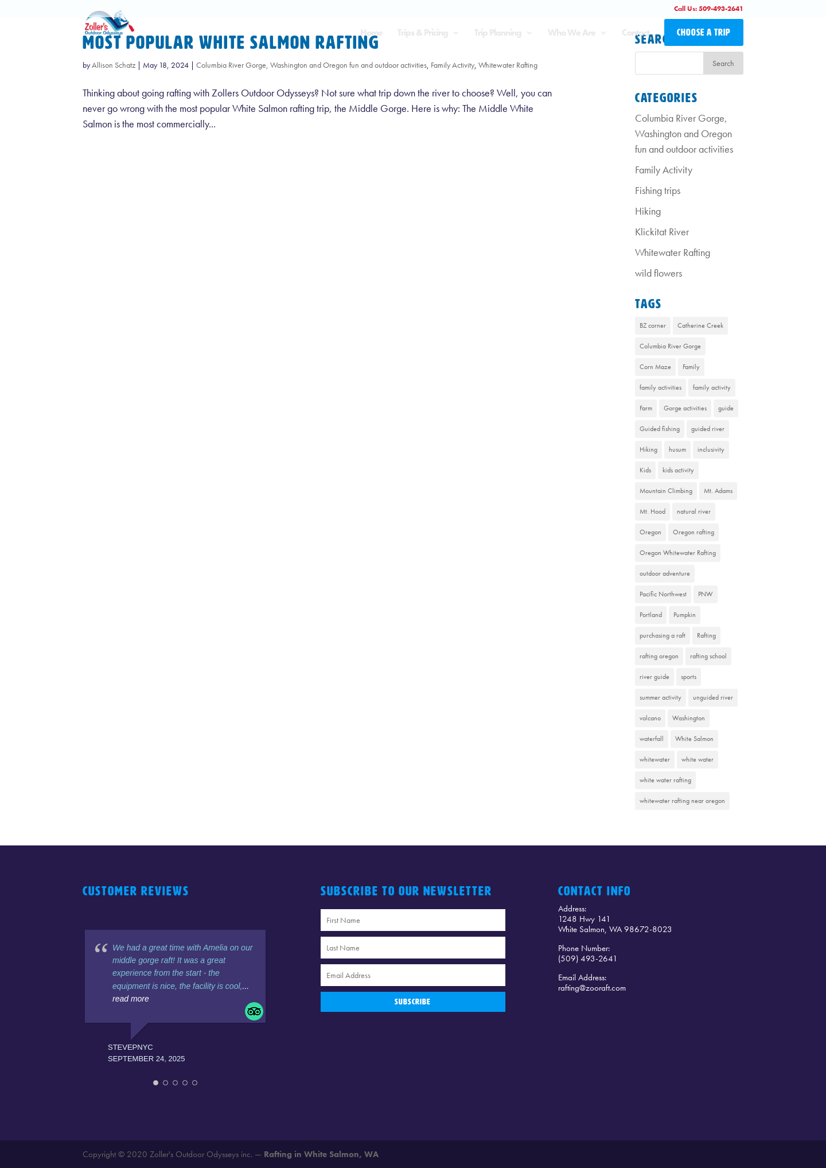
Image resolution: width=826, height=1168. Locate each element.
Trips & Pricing (423, 33)
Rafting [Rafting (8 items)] (706, 635)
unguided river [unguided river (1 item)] (713, 697)
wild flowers (658, 273)
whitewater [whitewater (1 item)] (655, 759)
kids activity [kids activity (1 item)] (678, 470)
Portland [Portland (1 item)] (651, 614)
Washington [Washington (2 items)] (688, 718)
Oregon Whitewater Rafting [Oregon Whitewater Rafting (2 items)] (678, 552)
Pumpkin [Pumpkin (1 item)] (684, 614)
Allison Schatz (113, 65)
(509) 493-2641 (588, 958)
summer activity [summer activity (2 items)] (660, 697)
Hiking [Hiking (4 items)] (648, 449)
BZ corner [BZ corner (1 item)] (653, 325)
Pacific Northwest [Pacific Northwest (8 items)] (663, 594)
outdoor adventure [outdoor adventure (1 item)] (665, 573)
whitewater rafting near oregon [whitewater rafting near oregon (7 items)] (682, 800)
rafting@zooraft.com (592, 988)
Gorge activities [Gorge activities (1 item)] (685, 408)
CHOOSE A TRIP (704, 32)
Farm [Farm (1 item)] (646, 408)
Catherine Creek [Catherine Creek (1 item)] (700, 325)
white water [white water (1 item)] (697, 759)
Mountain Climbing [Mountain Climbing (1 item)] (666, 490)
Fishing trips (657, 190)
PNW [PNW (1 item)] (705, 594)
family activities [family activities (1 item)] (660, 387)
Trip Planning (497, 33)
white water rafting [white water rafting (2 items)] (665, 780)
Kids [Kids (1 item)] (645, 470)
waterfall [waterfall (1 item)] (652, 738)
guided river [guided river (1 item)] (707, 428)
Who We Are (571, 33)
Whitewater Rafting (507, 65)
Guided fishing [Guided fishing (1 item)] (660, 428)
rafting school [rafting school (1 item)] (708, 656)
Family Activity (452, 65)
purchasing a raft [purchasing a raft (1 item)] (662, 635)
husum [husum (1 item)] (677, 449)
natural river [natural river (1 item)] (694, 511)
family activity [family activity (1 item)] (712, 387)
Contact (635, 33)
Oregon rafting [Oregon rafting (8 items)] (693, 532)
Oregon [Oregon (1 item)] (650, 532)
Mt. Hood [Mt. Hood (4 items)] (652, 511)
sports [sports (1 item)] (688, 676)
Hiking (648, 211)
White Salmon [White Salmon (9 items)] (694, 738)
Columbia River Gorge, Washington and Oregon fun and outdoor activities (311, 65)
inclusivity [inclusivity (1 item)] (711, 449)
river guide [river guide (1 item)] (654, 676)
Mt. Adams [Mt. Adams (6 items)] (718, 490)
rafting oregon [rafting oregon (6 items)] (659, 656)
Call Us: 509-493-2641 (708, 8)
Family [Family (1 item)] (691, 366)
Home (371, 33)
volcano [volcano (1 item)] (650, 718)
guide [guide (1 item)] (726, 408)
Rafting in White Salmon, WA (321, 1154)
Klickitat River (662, 231)
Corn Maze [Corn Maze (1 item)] (655, 366)
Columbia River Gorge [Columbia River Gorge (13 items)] (670, 346)
